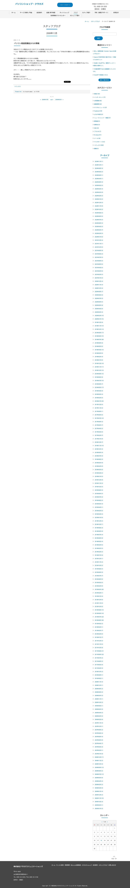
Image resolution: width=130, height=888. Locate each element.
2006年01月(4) (99, 791)
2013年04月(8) (99, 586)
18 (101, 840)
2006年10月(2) (99, 764)
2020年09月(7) (99, 291)
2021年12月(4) (99, 240)
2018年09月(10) (99, 373)
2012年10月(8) (99, 606)
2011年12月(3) (99, 640)
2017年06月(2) (99, 421)
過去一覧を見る (104, 80)
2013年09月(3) (99, 569)
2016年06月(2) (99, 459)
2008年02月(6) (99, 719)
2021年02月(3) (99, 274)
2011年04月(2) (99, 668)
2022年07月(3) (99, 219)
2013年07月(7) (99, 575)
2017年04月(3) (99, 428)
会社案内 (39, 12)
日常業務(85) (98, 100)
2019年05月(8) (99, 346)
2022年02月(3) (99, 233)
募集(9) (96, 148)
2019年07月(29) (99, 339)
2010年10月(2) (99, 671)
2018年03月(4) (99, 394)
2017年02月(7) (99, 435)
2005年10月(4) (99, 801)
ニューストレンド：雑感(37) (102, 117)
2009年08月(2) (99, 692)
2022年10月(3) (99, 209)
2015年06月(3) (99, 500)
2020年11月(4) (99, 284)
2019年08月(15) (99, 336)
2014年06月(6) (99, 538)
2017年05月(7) (99, 425)
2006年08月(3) (99, 771)
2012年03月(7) (99, 630)
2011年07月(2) (99, 658)
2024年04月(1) (99, 178)
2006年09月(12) (99, 767)
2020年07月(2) (99, 298)
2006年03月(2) (99, 784)
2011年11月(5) (99, 644)
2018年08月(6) (99, 377)
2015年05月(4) (99, 503)
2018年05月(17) (99, 387)
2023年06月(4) (99, 182)
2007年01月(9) (99, 753)
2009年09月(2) (99, 688)
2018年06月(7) (99, 384)
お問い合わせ (112, 865)
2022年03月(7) (99, 230)
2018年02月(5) (99, 397)
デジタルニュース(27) (100, 107)
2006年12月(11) (99, 757)
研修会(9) (97, 124)
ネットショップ (64, 12)
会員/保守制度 (50, 12)
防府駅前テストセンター (58, 15)
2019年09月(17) (99, 332)
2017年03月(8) (99, 432)
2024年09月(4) (99, 168)
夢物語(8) (97, 121)
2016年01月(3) (99, 476)
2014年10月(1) (99, 524)
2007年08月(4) (99, 733)
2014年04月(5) (99, 545)
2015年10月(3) (99, 486)
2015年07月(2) (99, 497)
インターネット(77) (100, 97)
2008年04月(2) (99, 712)
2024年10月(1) (99, 165)
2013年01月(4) (99, 596)
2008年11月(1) (99, 699)
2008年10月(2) (99, 702)
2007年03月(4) (99, 747)
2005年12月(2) (99, 794)
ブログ (76, 12)
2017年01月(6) (99, 438)
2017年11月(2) (99, 408)
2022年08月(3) (99, 216)
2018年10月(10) (99, 370)
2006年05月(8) (99, 777)
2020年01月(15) (99, 319)
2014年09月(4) (99, 527)
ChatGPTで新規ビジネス (101, 75)
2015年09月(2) (99, 490)
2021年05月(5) (99, 264)
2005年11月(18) (99, 798)
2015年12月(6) (99, 480)
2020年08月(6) (99, 295)
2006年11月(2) (99, 760)
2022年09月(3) (99, 213)
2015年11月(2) (99, 483)
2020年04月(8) (99, 308)
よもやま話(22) (98, 114)
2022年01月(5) (99, 236)
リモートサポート (65, 5)
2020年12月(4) (99, 281)
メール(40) (97, 138)
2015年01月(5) (99, 517)
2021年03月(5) (99, 271)
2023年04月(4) (99, 189)
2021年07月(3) (99, 257)
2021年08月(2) (99, 254)
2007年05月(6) (99, 740)
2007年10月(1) (99, 726)
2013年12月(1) (99, 558)
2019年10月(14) (99, 329)
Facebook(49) (98, 111)
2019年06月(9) (99, 343)
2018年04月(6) (99, 391)
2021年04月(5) (99, 267)
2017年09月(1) (99, 411)
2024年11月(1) (99, 161)
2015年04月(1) (99, 507)
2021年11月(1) (99, 243)
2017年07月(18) (99, 418)
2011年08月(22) (99, 654)
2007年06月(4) (99, 736)
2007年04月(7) (99, 743)
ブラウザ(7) (97, 131)
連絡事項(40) (98, 104)
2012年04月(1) (99, 627)
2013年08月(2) (99, 572)
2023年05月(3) (99, 185)
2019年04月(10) (99, 349)
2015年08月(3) (99, 493)
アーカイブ (104, 155)
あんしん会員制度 (76, 865)
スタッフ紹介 (86, 12)
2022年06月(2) (99, 223)
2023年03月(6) (99, 192)
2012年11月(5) (99, 603)
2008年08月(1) (99, 705)
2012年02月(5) (99, 634)
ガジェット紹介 (74, 15)
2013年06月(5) (99, 579)
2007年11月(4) (99, 723)
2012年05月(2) (99, 623)
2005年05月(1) (99, 805)
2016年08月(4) (99, 452)
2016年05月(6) (99, 462)
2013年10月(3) (99, 565)
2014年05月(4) (99, 541)
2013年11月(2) (99, 562)
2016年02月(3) (99, 473)
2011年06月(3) (99, 661)
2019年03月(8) (99, 353)
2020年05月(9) (99, 305)
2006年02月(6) (99, 788)
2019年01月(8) (99, 360)
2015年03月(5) (99, 510)
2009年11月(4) (99, 682)
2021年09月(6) (99, 250)
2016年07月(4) (99, 456)
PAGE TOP (114, 857)
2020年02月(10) (99, 315)
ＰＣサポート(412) (99, 141)
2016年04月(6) (99, 466)
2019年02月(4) (99, 356)
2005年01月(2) (99, 808)
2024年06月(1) (99, 175)
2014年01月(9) (99, 555)
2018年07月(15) (99, 380)
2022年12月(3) (99, 202)
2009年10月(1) (99, 685)
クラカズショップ (87, 865)
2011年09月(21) (99, 651)
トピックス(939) (99, 145)
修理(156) (97, 94)
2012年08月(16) (99, 613)
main (51, 99)
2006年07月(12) (99, 774)
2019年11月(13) (99, 325)
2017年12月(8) (99, 404)
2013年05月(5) (99, 582)
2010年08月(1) (99, 678)
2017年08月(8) (99, 414)
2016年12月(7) (99, 442)
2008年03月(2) (99, 716)
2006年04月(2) (99, 781)
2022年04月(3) (99, 226)
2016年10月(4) (99, 449)
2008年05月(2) (99, 709)
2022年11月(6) (99, 206)
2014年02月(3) (99, 551)
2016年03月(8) (99, 469)
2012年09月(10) (99, 610)
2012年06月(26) (99, 620)
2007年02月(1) (99, 750)
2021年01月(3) (99, 278)
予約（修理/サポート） (102, 12)
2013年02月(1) (99, 593)
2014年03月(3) (99, 548)
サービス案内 (60, 865)
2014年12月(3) (99, 521)
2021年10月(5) (99, 247)
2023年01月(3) (99, 199)
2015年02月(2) (99, 514)
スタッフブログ (95, 21)
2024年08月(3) (99, 171)
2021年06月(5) (99, 260)
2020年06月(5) (99, 302)
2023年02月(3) (99, 195)
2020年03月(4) (99, 312)
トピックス (17, 86)
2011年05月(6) (99, 664)
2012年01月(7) (99, 637)
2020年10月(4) (99, 288)
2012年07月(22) (99, 616)
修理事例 (67, 865)
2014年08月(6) (99, 531)
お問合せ (116, 12)
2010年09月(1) (99, 675)
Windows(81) (98, 135)
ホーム (13, 12)
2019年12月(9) (99, 322)
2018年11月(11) (99, 367)
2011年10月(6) (99, 647)
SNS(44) (96, 128)
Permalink (18, 91)
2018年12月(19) (99, 363)
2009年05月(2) (99, 695)
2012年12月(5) (99, 599)
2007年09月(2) (99, 729)
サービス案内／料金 (26, 12)
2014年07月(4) (99, 534)
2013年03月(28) (99, 589)
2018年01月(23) (99, 401)
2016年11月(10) (99, 445)
